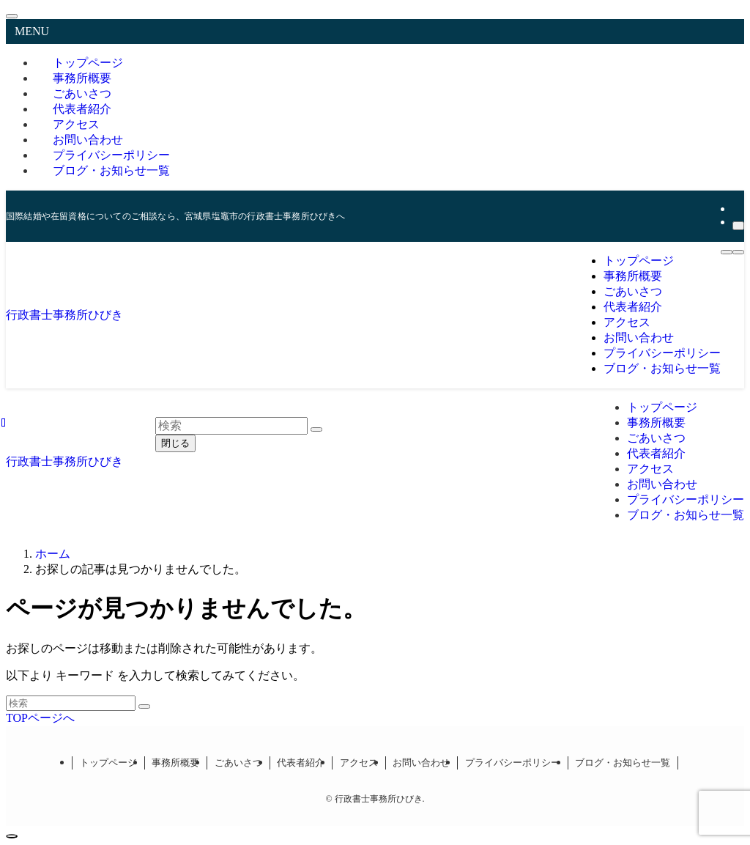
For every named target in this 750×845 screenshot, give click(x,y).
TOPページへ (40, 718)
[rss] (736, 208)
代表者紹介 (300, 762)
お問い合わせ (421, 762)
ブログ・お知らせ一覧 (111, 170)
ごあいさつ (238, 762)
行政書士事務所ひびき (64, 315)
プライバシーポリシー (512, 762)
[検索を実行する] (144, 706)
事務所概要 (175, 762)
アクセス (359, 762)
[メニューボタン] (726, 252)
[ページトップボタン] (12, 836)
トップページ (108, 762)
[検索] (738, 225)
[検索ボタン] (738, 252)
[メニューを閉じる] (12, 16)
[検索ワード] (70, 703)
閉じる (175, 443)
